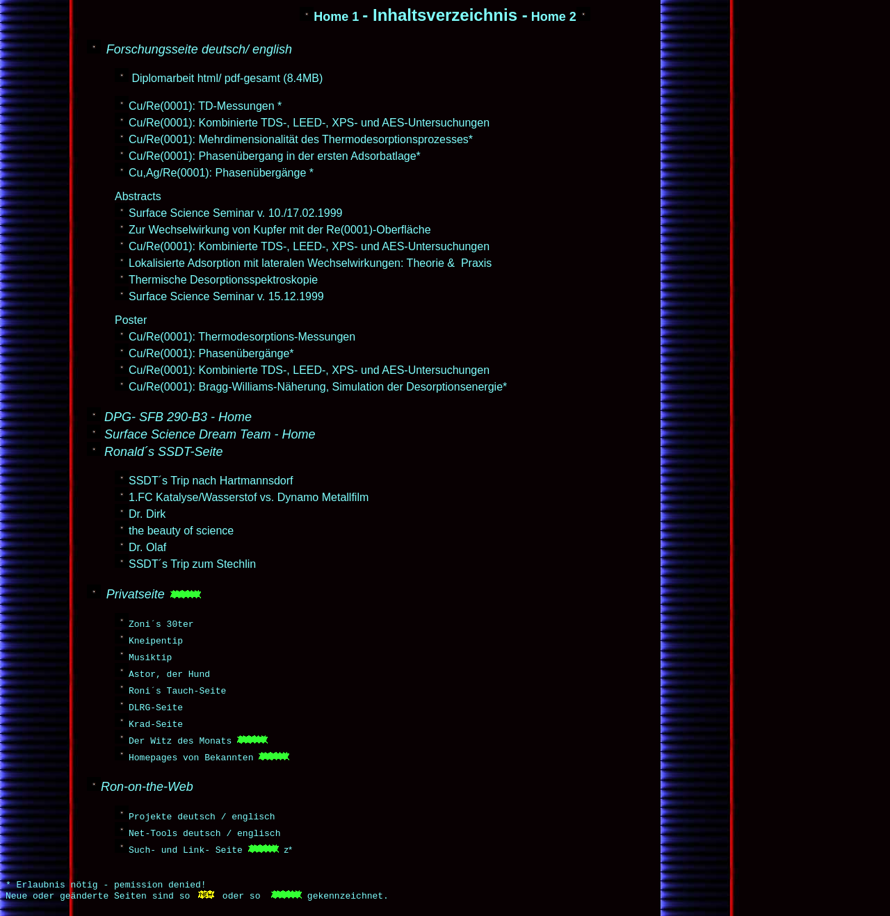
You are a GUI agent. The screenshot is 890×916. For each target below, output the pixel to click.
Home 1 (329, 17)
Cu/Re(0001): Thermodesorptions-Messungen (242, 337)
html (207, 78)
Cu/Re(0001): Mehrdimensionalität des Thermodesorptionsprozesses (299, 139)
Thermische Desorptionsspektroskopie (223, 280)
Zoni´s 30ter (161, 623)
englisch (253, 816)
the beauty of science (181, 531)
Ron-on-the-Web (147, 787)
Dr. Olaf (147, 547)
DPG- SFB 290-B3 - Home (178, 417)
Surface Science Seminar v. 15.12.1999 (226, 296)
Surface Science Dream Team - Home (209, 434)
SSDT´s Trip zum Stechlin (192, 564)
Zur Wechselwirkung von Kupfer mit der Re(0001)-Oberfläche (280, 230)
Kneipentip (156, 640)
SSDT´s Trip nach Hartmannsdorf (211, 480)
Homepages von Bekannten (191, 757)
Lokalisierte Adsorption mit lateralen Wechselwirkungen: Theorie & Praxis (310, 263)
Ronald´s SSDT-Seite (163, 452)
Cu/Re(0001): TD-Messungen (202, 106)
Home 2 (560, 17)
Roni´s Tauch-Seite (177, 690)
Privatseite (135, 594)
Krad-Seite (156, 723)
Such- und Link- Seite (186, 849)
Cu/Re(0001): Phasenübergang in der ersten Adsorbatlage (272, 156)
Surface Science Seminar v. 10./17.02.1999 (235, 213)
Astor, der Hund (169, 673)
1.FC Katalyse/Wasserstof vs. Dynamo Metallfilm (249, 497)
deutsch (223, 49)
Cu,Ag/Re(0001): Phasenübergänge (217, 173)
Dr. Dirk (147, 514)
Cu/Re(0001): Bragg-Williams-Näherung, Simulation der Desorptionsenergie (316, 387)
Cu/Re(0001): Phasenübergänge (209, 353)
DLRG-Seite (156, 707)
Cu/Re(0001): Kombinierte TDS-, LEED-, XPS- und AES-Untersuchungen (309, 123)
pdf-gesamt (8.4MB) (274, 78)
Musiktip (150, 657)
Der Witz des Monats (180, 740)
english (272, 49)
